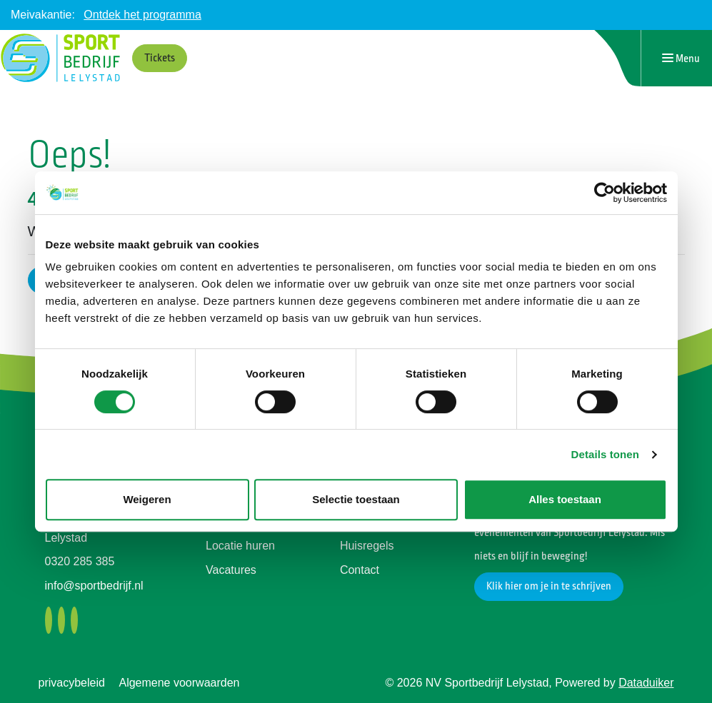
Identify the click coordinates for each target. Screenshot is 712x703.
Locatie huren (240, 546)
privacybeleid (72, 683)
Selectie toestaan (356, 499)
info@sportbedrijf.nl (94, 586)
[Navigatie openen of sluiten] (681, 58)
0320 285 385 (80, 561)
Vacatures (231, 570)
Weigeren (147, 499)
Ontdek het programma (142, 15)
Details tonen (605, 454)
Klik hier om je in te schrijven (548, 586)
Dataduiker (645, 683)
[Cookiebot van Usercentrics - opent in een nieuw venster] (604, 192)
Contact (359, 570)
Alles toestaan (564, 499)
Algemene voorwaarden (179, 683)
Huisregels (367, 546)
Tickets (159, 58)
